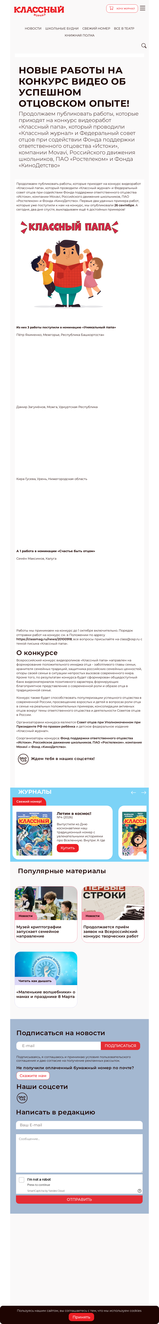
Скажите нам (33, 1075)
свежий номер (96, 28)
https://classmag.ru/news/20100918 (44, 639)
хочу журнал (125, 8)
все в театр (124, 28)
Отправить (79, 1199)
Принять (81, 1317)
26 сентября (124, 205)
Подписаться (120, 1045)
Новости (26, 916)
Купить (68, 848)
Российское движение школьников (62, 742)
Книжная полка (80, 35)
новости (33, 28)
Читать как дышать (35, 981)
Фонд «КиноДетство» (48, 747)
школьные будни (62, 28)
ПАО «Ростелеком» (108, 742)
